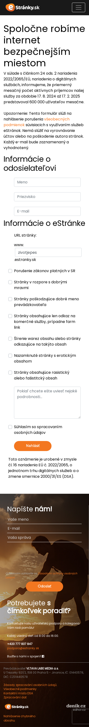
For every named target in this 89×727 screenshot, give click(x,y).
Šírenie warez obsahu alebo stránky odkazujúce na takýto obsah (47, 341)
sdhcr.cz (79, 710)
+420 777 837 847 (20, 644)
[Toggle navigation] (78, 7)
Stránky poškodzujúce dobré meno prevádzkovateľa (46, 301)
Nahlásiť (33, 446)
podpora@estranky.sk (23, 648)
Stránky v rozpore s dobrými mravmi (40, 285)
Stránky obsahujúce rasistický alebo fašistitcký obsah (41, 375)
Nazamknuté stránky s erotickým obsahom (45, 358)
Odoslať (44, 586)
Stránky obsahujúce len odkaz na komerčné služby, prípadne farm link (44, 321)
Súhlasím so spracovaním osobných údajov (38, 429)
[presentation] (44, 559)
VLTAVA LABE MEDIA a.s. (42, 668)
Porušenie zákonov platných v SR (44, 271)
